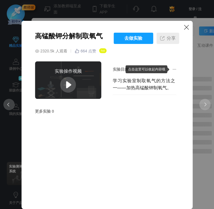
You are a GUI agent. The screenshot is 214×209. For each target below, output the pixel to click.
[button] (145, 69)
